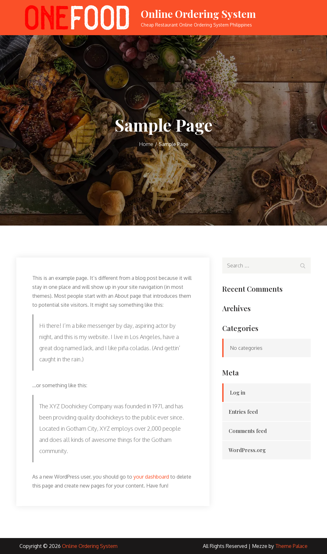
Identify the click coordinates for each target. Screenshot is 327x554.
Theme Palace (291, 546)
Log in (237, 392)
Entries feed (243, 411)
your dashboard (151, 476)
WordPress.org (247, 450)
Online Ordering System (198, 13)
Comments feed (248, 430)
